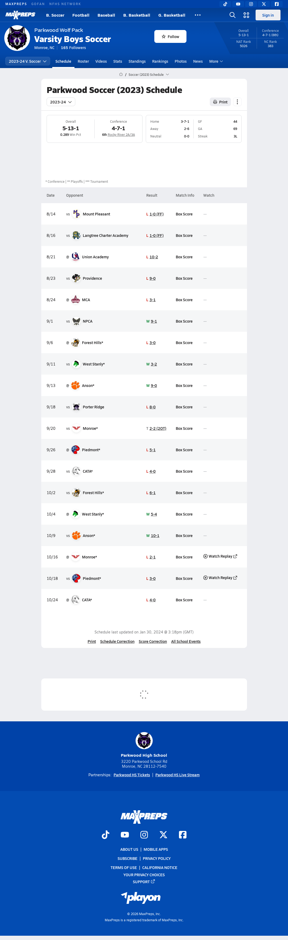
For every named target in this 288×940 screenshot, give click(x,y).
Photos (181, 61)
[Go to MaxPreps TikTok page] (105, 835)
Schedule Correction (117, 641)
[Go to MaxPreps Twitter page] (163, 835)
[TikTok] (225, 4)
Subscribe (127, 858)
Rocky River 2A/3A (121, 134)
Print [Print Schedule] (220, 102)
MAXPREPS (16, 4)
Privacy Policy (157, 858)
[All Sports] (198, 15)
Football (80, 15)
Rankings (160, 61)
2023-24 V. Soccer (28, 61)
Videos (101, 61)
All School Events (186, 641)
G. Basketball (171, 15)
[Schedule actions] (237, 102)
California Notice (159, 867)
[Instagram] (251, 4)
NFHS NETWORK (65, 4)
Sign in (268, 15)
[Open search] (233, 15)
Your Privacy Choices (144, 874)
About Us (129, 849)
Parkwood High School (144, 745)
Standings (137, 61)
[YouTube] (238, 4)
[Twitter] (264, 4)
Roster (83, 61)
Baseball (106, 15)
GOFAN (38, 4)
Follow (170, 36)
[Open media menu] (246, 15)
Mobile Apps (156, 849)
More (215, 61)
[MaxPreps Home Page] (121, 74)
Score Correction (153, 641)
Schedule (63, 61)
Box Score (183, 214)
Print (92, 641)
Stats (117, 61)
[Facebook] (277, 4)
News (198, 61)
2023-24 (61, 102)
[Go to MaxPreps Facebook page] (182, 835)
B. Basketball (136, 15)
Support (144, 881)
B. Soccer (55, 15)
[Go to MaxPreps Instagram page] (144, 835)
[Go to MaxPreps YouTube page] (125, 835)
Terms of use (124, 867)
